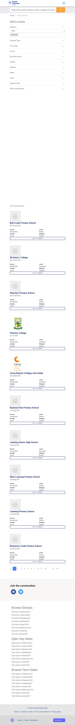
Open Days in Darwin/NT (20, 665)
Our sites (58, 720)
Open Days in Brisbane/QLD (21, 649)
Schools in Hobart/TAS (20, 624)
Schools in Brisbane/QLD (20, 618)
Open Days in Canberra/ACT (22, 643)
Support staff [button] (37, 83)
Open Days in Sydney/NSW (21, 646)
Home (12, 15)
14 (57, 569)
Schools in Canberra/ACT (21, 612)
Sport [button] (37, 78)
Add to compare (37, 238)
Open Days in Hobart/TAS (21, 655)
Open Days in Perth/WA (20, 662)
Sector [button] (37, 51)
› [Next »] (60, 569)
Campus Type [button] (37, 40)
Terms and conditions (42, 712)
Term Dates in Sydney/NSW (21, 677)
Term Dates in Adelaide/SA (21, 683)
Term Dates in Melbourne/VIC (22, 690)
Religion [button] (37, 67)
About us (17, 712)
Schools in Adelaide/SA (20, 621)
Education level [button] (37, 56)
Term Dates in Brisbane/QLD (22, 680)
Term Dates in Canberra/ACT (22, 674)
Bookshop (34, 720)
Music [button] (37, 72)
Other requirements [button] (37, 88)
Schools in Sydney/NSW (20, 615)
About (20, 720)
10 (45, 569)
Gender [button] (37, 62)
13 (53, 569)
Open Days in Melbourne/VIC (22, 659)
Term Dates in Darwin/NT (20, 696)
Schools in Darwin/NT (19, 634)
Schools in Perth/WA (19, 631)
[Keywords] (33, 9)
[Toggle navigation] (64, 3)
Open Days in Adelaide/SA (21, 652)
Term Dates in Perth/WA (20, 693)
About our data (27, 712)
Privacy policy (56, 712)
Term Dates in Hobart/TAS (21, 686)
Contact (26, 720)
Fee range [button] (37, 46)
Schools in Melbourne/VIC (21, 628)
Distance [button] (37, 27)
